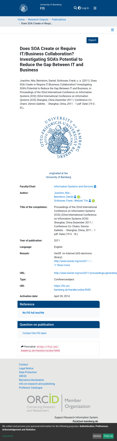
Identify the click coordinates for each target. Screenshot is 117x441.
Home (21, 19)
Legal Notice (26, 368)
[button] (80, 8)
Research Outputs (38, 19)
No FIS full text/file (33, 312)
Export (92, 40)
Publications (59, 19)
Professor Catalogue (31, 387)
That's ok (108, 436)
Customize (7, 436)
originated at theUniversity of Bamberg (58, 175)
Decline (97, 436)
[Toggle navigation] (95, 8)
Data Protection (28, 372)
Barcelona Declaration (31, 379)
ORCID (22, 376)
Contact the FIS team (35, 333)
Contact (23, 364)
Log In (85, 8)
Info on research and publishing (37, 383)
